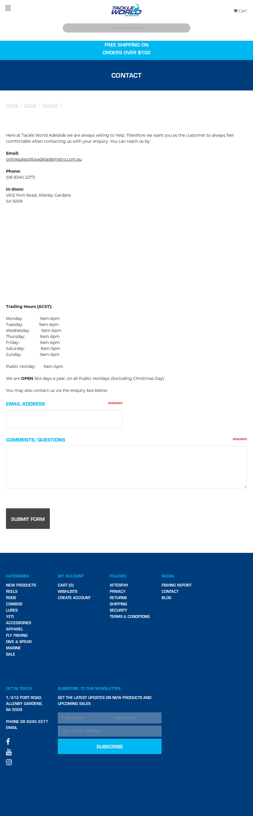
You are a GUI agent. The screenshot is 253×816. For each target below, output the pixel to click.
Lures (12, 610)
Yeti (10, 616)
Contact (50, 105)
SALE (10, 654)
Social (30, 105)
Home (12, 105)
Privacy (118, 591)
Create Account (74, 597)
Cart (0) (66, 585)
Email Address (64, 403)
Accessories (18, 622)
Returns (118, 597)
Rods (11, 597)
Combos (14, 604)
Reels (11, 591)
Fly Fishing (17, 635)
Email (11, 727)
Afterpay (119, 585)
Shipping (118, 604)
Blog (166, 597)
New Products (21, 585)
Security (118, 610)
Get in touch (19, 688)
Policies (118, 576)
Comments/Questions (126, 439)
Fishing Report (176, 585)
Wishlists (67, 591)
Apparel (14, 629)
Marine (13, 647)
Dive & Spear (19, 641)
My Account (71, 576)
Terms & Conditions (130, 616)
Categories (17, 576)
